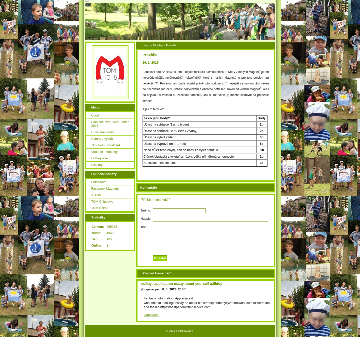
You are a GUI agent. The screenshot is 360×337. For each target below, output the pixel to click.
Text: (143, 227)
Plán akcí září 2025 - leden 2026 (110, 124)
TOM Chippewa (102, 201)
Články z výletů (102, 139)
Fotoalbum (98, 182)
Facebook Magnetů (105, 188)
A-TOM (96, 195)
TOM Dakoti (99, 208)
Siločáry (157, 45)
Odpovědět (152, 315)
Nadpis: (145, 218)
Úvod (145, 45)
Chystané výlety (102, 132)
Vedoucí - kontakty (104, 152)
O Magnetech (100, 158)
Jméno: (145, 210)
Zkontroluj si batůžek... (107, 145)
